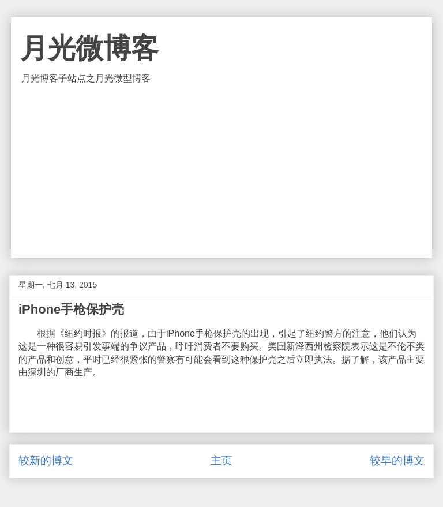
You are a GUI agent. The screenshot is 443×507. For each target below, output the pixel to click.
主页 (221, 460)
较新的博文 (45, 460)
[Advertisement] (221, 171)
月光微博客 (89, 48)
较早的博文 (397, 460)
